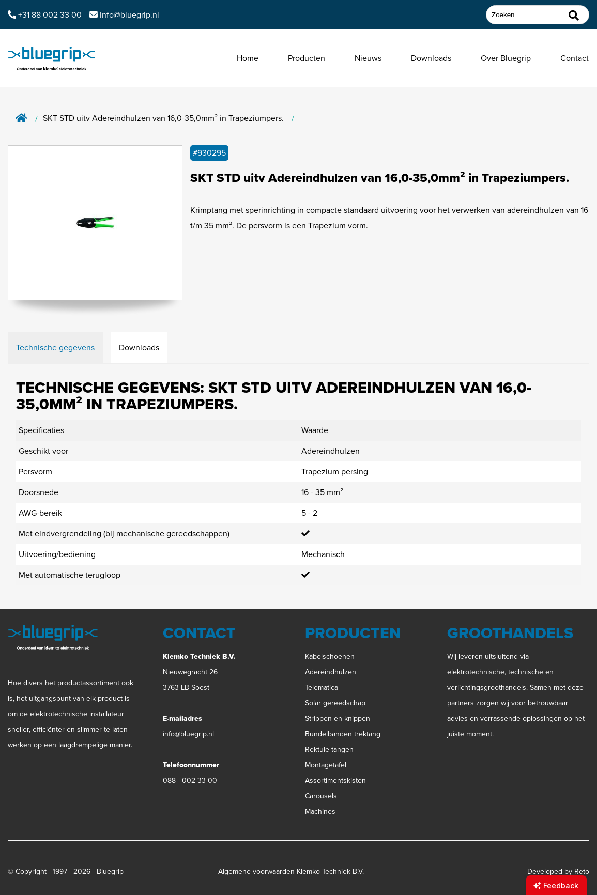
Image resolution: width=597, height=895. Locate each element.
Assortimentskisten (335, 780)
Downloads (431, 58)
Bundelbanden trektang (342, 734)
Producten (306, 58)
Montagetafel (325, 765)
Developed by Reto (558, 871)
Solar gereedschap (335, 703)
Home (247, 58)
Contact (574, 58)
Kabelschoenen (330, 656)
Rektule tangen (329, 749)
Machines (320, 811)
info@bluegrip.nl (188, 734)
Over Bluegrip (506, 58)
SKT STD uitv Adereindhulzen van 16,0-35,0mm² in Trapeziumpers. (163, 118)
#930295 (209, 153)
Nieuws (368, 58)
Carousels (321, 796)
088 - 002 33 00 (190, 780)
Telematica (321, 687)
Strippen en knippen (337, 718)
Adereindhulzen (330, 672)
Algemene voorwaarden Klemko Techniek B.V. (291, 871)
